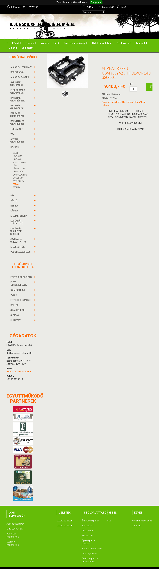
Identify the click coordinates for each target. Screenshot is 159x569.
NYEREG (14, 201)
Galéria (13, 43)
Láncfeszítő (19, 164)
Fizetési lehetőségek (76, 38)
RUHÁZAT (15, 316)
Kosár (122, 7)
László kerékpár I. (65, 516)
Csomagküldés (89, 549)
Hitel (109, 516)
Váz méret (27, 43)
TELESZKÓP (17, 124)
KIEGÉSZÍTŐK (17, 242)
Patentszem (18, 177)
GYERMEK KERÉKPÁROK (17, 79)
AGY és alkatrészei (17, 136)
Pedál (16, 180)
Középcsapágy (20, 158)
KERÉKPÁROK (17, 68)
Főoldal (16, 38)
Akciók (45, 38)
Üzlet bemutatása (102, 38)
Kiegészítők (87, 531)
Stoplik (16, 183)
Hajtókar (17, 152)
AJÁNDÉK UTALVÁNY (21, 63)
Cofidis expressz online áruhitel (90, 556)
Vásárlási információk (13, 531)
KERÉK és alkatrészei (17, 110)
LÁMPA (14, 206)
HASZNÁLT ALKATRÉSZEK (17, 95)
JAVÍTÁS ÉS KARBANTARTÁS (18, 236)
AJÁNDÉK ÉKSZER (20, 73)
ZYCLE (14, 291)
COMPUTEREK (18, 285)
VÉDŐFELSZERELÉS (20, 247)
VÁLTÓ (14, 196)
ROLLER (14, 301)
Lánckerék (18, 168)
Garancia (136, 521)
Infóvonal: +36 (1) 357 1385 (22, 7)
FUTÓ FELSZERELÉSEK (18, 279)
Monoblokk (18, 174)
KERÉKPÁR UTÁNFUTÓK (17, 218)
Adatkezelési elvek (15, 519)
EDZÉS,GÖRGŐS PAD (21, 273)
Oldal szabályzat (15, 524)
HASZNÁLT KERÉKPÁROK (17, 102)
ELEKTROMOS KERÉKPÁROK (17, 87)
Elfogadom (96, 2)
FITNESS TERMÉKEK (21, 295)
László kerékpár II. (65, 521)
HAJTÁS (15, 142)
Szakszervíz (124, 38)
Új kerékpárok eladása (88, 538)
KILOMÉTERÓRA (19, 211)
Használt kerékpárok (92, 544)
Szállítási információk (13, 539)
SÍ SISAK (15, 311)
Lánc (15, 161)
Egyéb (15, 149)
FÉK (12, 191)
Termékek (30, 38)
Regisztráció (106, 7)
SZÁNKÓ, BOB (17, 306)
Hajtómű (17, 155)
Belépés (89, 7)
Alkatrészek (87, 526)
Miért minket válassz (142, 516)
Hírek (56, 38)
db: (131, 80)
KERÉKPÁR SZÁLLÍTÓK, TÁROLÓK (16, 227)
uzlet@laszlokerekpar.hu (19, 367)
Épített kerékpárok (90, 516)
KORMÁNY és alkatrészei (17, 118)
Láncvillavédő (20, 171)
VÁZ (12, 129)
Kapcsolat (141, 38)
